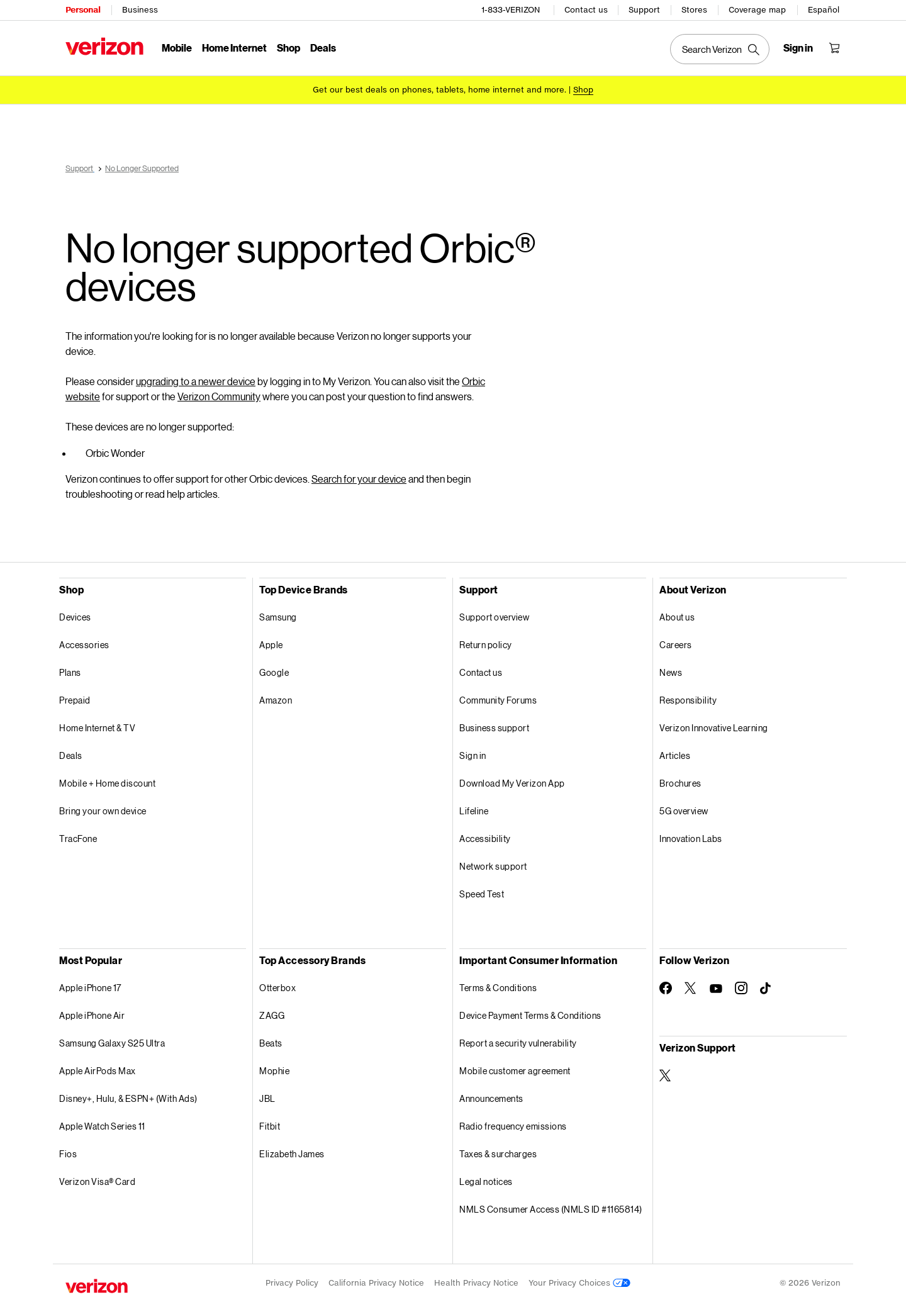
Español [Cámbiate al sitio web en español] (823, 9)
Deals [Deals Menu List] (323, 47)
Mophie (274, 1070)
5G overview (683, 810)
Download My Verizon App (512, 783)
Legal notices (486, 1181)
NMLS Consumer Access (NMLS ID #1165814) (550, 1209)
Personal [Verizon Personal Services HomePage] (82, 9)
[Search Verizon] (719, 49)
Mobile (177, 47)
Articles (674, 755)
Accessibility (485, 838)
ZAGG (271, 1015)
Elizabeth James (292, 1153)
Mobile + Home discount (107, 783)
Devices (75, 617)
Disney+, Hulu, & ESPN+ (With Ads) (128, 1098)
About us (677, 617)
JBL (267, 1098)
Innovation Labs (690, 838)
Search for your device (358, 479)
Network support (493, 866)
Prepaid (75, 700)
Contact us (586, 9)
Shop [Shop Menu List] (288, 47)
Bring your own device (103, 810)
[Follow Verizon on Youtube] (716, 988)
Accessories (84, 644)
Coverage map (757, 9)
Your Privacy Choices (579, 1283)
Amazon (275, 700)
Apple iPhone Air (92, 1015)
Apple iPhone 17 (90, 987)
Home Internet (234, 47)
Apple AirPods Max (97, 1070)
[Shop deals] (583, 89)
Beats (270, 1043)
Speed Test (481, 894)
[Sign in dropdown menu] (798, 48)
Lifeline (473, 810)
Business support (494, 727)
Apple (271, 644)
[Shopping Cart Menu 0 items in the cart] (834, 48)
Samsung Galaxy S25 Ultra (112, 1043)
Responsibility (688, 700)
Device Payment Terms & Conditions (530, 1015)
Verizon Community (218, 396)
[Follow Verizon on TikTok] (766, 988)
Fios (68, 1153)
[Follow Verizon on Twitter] (691, 988)
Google (274, 672)
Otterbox (277, 987)
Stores (694, 9)
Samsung (278, 617)
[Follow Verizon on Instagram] (741, 988)
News (670, 672)
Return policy (485, 644)
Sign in (472, 755)
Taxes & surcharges (498, 1153)
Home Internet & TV (97, 727)
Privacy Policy (292, 1283)
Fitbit (269, 1126)
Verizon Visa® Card (97, 1181)
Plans (70, 672)
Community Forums (498, 700)
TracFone (78, 838)
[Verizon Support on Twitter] (665, 1075)
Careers (675, 644)
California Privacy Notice (376, 1283)
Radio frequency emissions (513, 1126)
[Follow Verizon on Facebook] (665, 988)
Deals (70, 755)
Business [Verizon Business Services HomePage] (140, 9)
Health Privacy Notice (476, 1283)
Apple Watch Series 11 (102, 1126)
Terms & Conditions (498, 987)
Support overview (494, 617)
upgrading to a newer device (195, 381)
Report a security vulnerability (518, 1043)
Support (644, 9)
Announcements (491, 1098)
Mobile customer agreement (515, 1070)
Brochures (680, 783)
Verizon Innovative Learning (713, 727)
